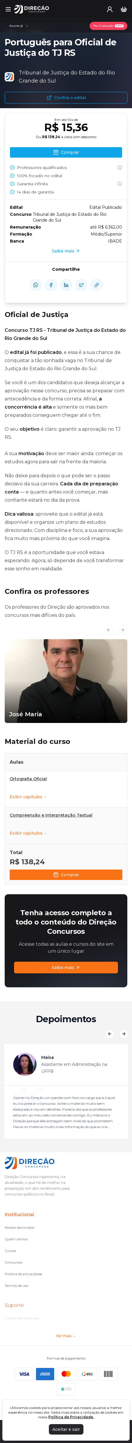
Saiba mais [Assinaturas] (66, 967)
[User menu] (110, 9)
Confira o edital (66, 97)
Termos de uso (16, 1285)
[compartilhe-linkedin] (66, 285)
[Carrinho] (124, 9)
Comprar (66, 874)
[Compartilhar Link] (96, 285)
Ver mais (66, 1336)
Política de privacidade (23, 1274)
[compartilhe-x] (81, 285)
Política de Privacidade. (71, 1417)
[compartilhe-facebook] (51, 285)
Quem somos (16, 1239)
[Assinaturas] (19, 26)
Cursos (10, 1250)
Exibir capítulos (28, 796)
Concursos (13, 1262)
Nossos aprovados (19, 1227)
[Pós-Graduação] (108, 26)
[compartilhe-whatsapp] (36, 285)
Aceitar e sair (66, 1429)
